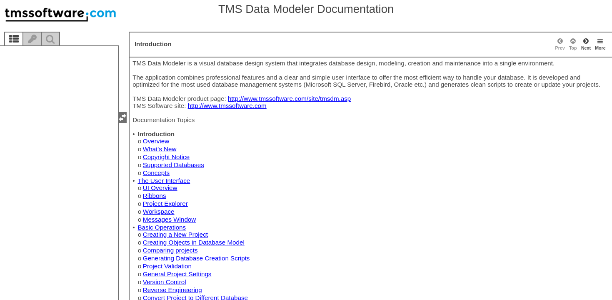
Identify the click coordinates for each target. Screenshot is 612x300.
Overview (156, 141)
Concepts (156, 172)
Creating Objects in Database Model (194, 242)
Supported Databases (173, 164)
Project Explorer (165, 203)
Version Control (164, 281)
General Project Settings (177, 274)
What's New (160, 148)
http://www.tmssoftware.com (227, 105)
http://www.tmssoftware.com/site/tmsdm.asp (289, 98)
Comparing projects (170, 250)
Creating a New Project (175, 234)
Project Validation (167, 266)
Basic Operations (161, 227)
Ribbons (154, 195)
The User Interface (163, 180)
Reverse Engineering (172, 289)
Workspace (159, 211)
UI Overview (160, 187)
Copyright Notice (166, 156)
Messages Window (169, 219)
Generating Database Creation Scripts (196, 258)
